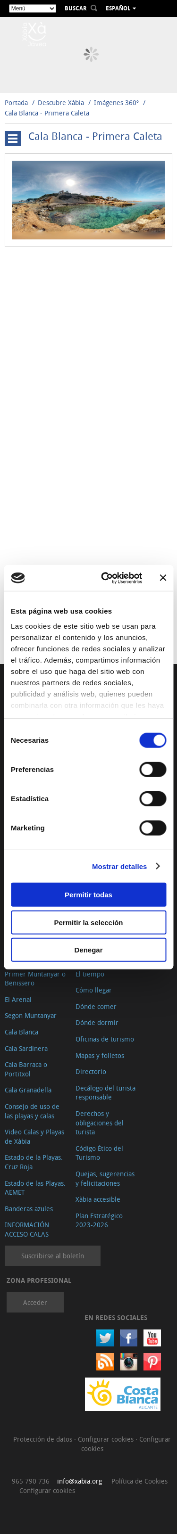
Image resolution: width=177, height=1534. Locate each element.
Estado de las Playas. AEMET (35, 1188)
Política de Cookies (139, 1481)
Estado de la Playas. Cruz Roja (34, 1162)
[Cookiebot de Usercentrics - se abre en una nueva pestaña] (105, 578)
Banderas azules (29, 1208)
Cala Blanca (21, 1031)
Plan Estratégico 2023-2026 (99, 1220)
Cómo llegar (94, 989)
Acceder (35, 1302)
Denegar (88, 950)
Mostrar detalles (119, 866)
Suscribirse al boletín (52, 1255)
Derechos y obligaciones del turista (100, 1122)
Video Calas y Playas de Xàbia (34, 1136)
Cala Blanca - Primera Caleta (47, 112)
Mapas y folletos (100, 1055)
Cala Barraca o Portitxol (26, 1069)
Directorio (91, 1071)
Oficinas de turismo (105, 1038)
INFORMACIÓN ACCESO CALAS (27, 1229)
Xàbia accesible (98, 1199)
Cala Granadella (28, 1089)
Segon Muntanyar (31, 1015)
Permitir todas (88, 895)
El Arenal (18, 999)
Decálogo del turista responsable (105, 1092)
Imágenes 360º (116, 102)
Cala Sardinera (26, 1048)
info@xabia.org (79, 1481)
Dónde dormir (97, 1022)
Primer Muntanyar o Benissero (35, 978)
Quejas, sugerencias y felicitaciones (105, 1178)
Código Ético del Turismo (99, 1153)
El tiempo (90, 973)
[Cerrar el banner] (163, 577)
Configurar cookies (106, 1439)
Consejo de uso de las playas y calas (32, 1111)
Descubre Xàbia (61, 102)
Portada (16, 102)
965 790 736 (31, 1481)
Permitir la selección (88, 922)
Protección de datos (43, 1439)
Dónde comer (96, 1006)
